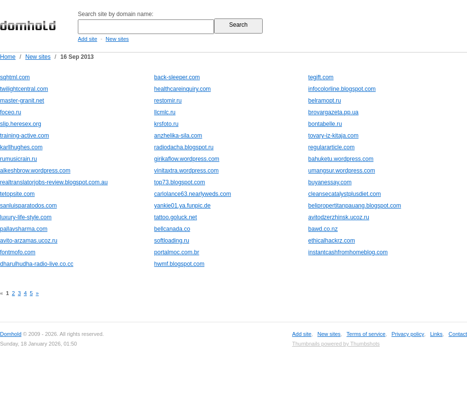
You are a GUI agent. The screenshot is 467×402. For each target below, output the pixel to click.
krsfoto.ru (166, 124)
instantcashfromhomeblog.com (348, 252)
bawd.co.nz (323, 229)
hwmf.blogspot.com (179, 264)
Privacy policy (408, 334)
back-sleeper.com (177, 77)
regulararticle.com (331, 147)
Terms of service (365, 334)
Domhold (10, 334)
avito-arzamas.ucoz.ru (28, 240)
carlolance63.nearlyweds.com (192, 194)
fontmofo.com (18, 252)
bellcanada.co (172, 229)
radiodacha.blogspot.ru (184, 147)
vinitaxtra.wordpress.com (186, 170)
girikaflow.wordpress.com (186, 159)
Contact (458, 334)
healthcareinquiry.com (182, 89)
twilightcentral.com (24, 89)
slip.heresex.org (20, 124)
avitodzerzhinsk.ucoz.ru (338, 217)
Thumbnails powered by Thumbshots (335, 344)
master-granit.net (22, 100)
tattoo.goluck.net (175, 217)
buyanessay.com (330, 182)
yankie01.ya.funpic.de (182, 205)
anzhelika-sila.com (178, 135)
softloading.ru (171, 240)
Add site (87, 39)
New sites (117, 39)
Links (436, 334)
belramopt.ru (324, 100)
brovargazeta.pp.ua (333, 112)
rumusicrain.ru (18, 159)
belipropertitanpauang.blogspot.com (354, 205)
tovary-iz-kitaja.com (333, 135)
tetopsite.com (17, 194)
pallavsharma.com (23, 229)
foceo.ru (10, 112)
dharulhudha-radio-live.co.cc (36, 264)
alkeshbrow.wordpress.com (35, 170)
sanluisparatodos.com (28, 205)
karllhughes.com (21, 147)
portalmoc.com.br (176, 252)
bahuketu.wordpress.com (341, 159)
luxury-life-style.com (26, 217)
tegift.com (321, 77)
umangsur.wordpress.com (341, 170)
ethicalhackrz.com (331, 240)
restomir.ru (168, 100)
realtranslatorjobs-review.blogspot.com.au (54, 182)
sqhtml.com (15, 77)
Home (8, 56)
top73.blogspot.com (179, 182)
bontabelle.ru (325, 124)
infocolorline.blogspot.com (342, 89)
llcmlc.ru (165, 112)
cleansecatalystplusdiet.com (344, 194)
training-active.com (24, 135)
